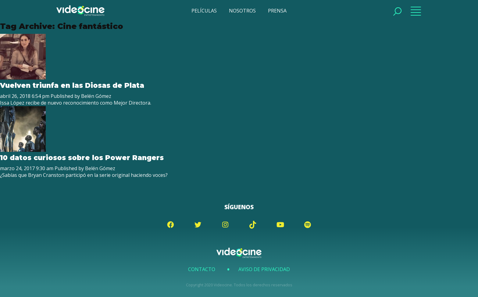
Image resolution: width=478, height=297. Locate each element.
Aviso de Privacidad (264, 269)
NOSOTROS (242, 10)
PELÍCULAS (204, 10)
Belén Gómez (96, 96)
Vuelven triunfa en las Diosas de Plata (72, 85)
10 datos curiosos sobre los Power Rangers (82, 157)
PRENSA (277, 10)
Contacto (201, 269)
